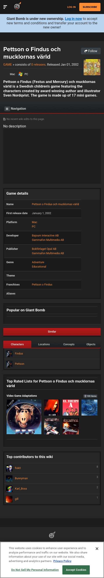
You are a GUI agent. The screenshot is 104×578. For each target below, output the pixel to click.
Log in (71, 7)
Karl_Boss (52, 489)
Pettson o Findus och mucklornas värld (32, 53)
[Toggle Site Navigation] (5, 7)
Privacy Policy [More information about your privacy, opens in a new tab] (62, 561)
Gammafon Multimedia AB (48, 239)
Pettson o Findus (42, 284)
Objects (90, 344)
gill (52, 499)
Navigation (15, 108)
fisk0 (52, 468)
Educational (39, 266)
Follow (91, 51)
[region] (52, 560)
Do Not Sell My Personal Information (35, 569)
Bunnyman (52, 478)
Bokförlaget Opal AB (44, 248)
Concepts (68, 344)
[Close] (97, 548)
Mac (12, 74)
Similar (52, 331)
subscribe (90, 7)
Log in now (73, 19)
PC (26, 74)
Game (7, 64)
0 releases (38, 64)
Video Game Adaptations (52, 395)
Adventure (38, 262)
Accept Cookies (76, 569)
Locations (44, 344)
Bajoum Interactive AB (45, 235)
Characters (17, 344)
